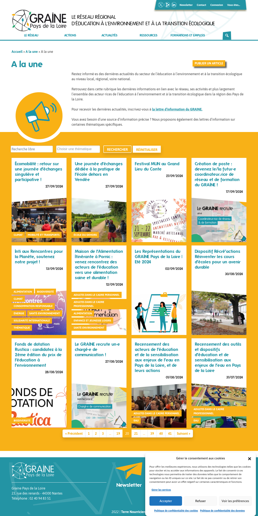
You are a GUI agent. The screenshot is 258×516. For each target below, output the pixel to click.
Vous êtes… (233, 5)
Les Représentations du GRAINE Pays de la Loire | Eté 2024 (158, 256)
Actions (70, 35)
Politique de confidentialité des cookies (176, 514)
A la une (32, 51)
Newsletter (186, 5)
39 (152, 433)
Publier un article (209, 63)
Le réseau (31, 35)
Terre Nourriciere (133, 512)
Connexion (216, 5)
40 (161, 433)
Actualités (109, 35)
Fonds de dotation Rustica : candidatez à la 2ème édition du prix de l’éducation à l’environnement (38, 355)
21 (136, 433)
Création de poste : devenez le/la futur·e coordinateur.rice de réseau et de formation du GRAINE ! (217, 174)
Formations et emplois (188, 35)
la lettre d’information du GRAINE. (177, 109)
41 (170, 433)
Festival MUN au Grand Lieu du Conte (157, 166)
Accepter (166, 504)
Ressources (148, 35)
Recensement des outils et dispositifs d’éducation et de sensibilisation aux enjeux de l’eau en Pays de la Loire (218, 357)
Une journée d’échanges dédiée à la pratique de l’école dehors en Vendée (99, 171)
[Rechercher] (227, 35)
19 (118, 433)
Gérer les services (161, 493)
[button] (249, 462)
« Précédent (74, 433)
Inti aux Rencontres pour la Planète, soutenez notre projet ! (39, 256)
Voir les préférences (235, 504)
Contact (201, 5)
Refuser (200, 504)
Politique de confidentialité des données (222, 514)
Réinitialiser (146, 149)
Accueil (17, 51)
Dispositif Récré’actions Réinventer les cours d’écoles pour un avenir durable (218, 259)
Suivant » (183, 433)
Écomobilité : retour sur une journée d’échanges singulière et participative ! (38, 171)
